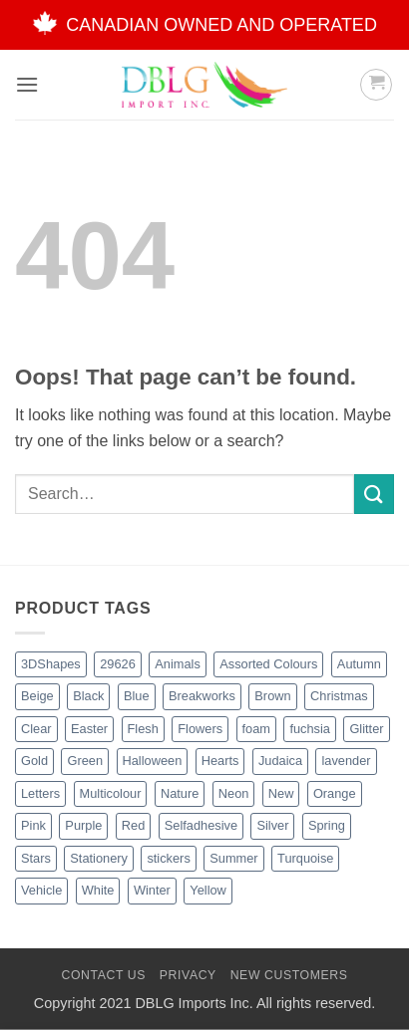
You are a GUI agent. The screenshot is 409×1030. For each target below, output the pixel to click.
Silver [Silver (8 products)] (272, 825)
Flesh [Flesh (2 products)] (143, 728)
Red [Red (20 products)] (133, 825)
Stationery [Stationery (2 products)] (99, 858)
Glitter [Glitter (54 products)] (366, 728)
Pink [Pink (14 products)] (33, 825)
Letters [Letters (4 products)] (40, 793)
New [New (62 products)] (281, 793)
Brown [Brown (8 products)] (272, 695)
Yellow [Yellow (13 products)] (208, 890)
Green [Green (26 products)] (85, 760)
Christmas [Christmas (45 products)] (339, 695)
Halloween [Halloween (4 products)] (153, 760)
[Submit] (374, 493)
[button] (27, 84)
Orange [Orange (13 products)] (334, 793)
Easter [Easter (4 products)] (89, 728)
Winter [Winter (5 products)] (152, 890)
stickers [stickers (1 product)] (168, 858)
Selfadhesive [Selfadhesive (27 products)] (201, 825)
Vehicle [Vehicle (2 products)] (41, 890)
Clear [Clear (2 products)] (36, 728)
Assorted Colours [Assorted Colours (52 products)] (268, 663)
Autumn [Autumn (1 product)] (359, 663)
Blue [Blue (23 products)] (137, 695)
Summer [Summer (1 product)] (233, 858)
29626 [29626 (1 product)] (118, 663)
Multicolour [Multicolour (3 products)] (111, 793)
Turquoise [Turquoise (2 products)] (305, 858)
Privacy (188, 975)
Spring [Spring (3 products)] (326, 825)
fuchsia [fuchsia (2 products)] (309, 728)
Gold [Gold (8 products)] (34, 760)
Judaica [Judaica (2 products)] (280, 760)
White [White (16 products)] (98, 890)
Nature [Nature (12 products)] (180, 793)
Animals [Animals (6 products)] (178, 663)
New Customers (289, 975)
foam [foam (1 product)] (256, 728)
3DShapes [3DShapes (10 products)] (51, 663)
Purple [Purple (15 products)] (83, 825)
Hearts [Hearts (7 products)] (220, 760)
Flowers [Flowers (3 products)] (200, 728)
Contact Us (103, 975)
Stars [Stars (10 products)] (36, 858)
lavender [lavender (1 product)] (345, 760)
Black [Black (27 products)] (88, 695)
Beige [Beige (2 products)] (37, 695)
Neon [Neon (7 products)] (233, 793)
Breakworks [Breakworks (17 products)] (202, 695)
